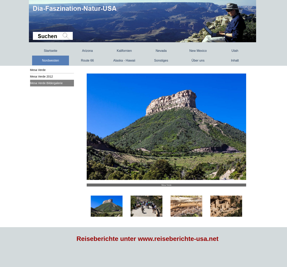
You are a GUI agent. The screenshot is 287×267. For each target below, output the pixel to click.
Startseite (50, 50)
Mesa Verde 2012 (41, 76)
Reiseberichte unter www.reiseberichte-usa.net (147, 238)
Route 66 (87, 60)
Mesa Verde (38, 70)
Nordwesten (50, 60)
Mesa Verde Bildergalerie (46, 83)
